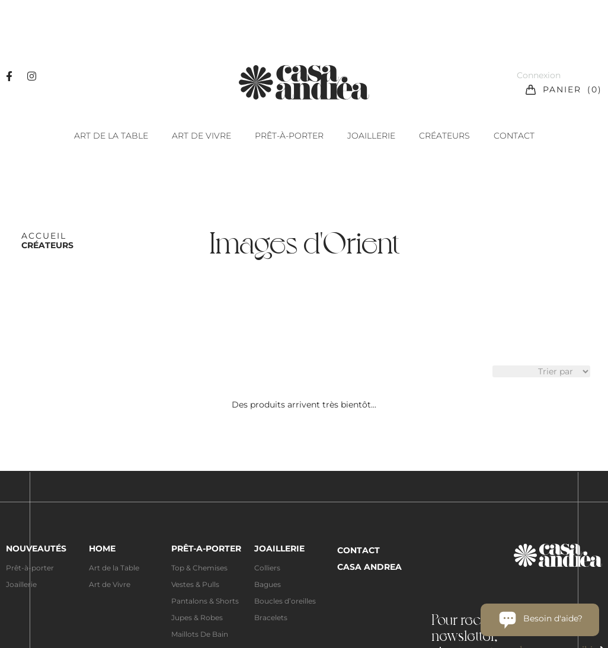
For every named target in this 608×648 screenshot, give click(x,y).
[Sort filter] (541, 371)
